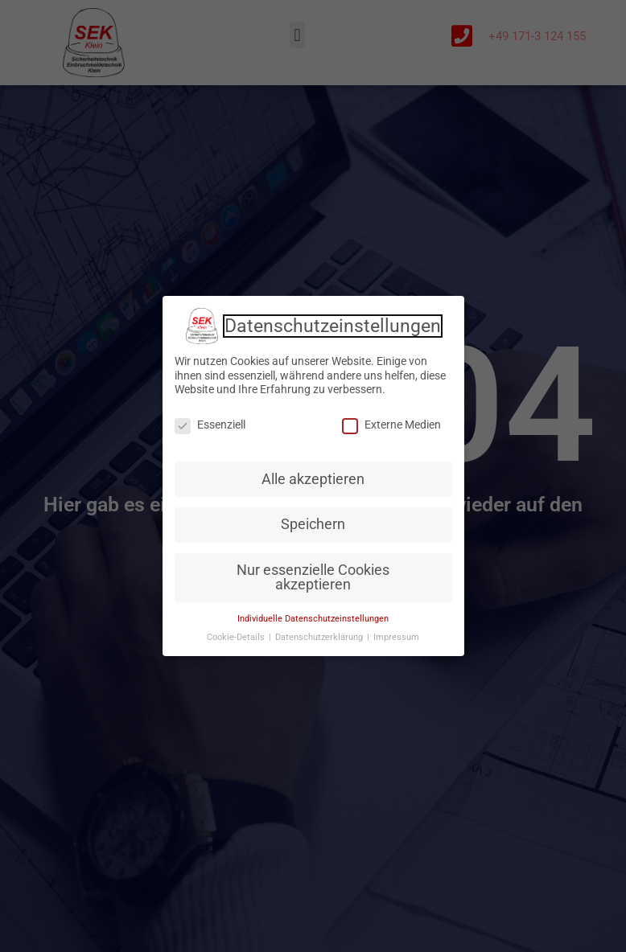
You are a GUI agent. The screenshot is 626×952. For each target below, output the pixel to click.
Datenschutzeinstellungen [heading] (332, 326)
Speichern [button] (313, 524)
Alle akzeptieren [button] (313, 479)
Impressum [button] (396, 637)
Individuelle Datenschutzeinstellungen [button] (313, 618)
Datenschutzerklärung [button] (320, 637)
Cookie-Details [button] (237, 637)
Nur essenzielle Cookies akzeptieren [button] (313, 577)
